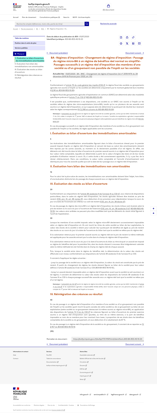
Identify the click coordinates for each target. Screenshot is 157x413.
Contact (15, 359)
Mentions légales (39, 405)
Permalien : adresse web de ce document (133, 37)
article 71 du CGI (76, 97)
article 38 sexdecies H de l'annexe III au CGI (99, 193)
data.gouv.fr (134, 394)
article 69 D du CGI (68, 114)
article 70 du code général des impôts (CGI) (84, 85)
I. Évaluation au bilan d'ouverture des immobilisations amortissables (30, 59)
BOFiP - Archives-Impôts (81, 17)
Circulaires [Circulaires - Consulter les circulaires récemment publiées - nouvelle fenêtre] (83, 362)
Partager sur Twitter (127, 43)
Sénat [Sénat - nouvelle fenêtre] (81, 379)
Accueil (16, 17)
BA (37, 29)
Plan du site (51, 405)
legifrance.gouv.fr (118, 394)
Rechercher (87, 24)
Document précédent (58, 53)
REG (42, 29)
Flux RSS (49, 355)
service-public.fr (100, 394)
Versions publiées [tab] (21, 48)
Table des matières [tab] (22, 38)
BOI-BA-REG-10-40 (94, 97)
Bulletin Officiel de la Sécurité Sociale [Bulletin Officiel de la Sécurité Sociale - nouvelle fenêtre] (91, 359)
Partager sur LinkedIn (133, 43)
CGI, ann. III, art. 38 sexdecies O (114, 208)
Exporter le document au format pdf (121, 37)
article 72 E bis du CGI (78, 312)
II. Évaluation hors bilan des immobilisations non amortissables (29, 65)
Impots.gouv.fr (84, 376)
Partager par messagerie (139, 43)
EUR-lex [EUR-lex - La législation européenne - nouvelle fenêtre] (82, 369)
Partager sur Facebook (121, 43)
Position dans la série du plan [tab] (25, 43)
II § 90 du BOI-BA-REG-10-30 (62, 90)
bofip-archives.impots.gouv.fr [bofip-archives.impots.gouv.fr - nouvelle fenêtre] (55, 365)
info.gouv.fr (84, 394)
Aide (14, 355)
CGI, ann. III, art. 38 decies (111, 201)
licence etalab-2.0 (57, 410)
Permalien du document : (57, 339)
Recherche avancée (108, 23)
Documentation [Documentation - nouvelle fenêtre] (51, 362)
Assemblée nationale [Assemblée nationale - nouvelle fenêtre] (86, 355)
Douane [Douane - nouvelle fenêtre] (82, 365)
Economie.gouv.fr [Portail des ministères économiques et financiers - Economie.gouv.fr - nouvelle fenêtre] (85, 372)
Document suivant (133, 53)
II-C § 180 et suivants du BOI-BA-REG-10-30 (95, 109)
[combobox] (50, 24)
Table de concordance (53, 359)
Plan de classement (27, 29)
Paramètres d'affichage (87, 405)
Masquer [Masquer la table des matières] (20, 53)
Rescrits (66, 17)
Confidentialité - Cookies (66, 405)
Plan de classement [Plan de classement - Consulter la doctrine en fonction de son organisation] (29, 17)
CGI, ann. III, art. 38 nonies (68, 199)
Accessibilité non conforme (22, 405)
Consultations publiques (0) (50, 17)
